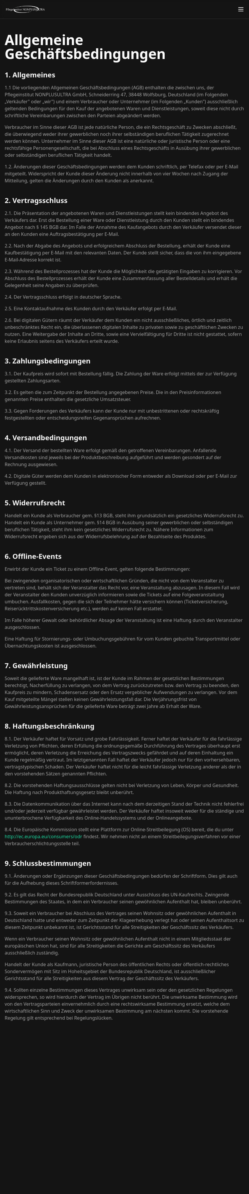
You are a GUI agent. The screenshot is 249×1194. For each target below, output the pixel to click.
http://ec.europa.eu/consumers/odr (43, 839)
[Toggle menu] (240, 9)
